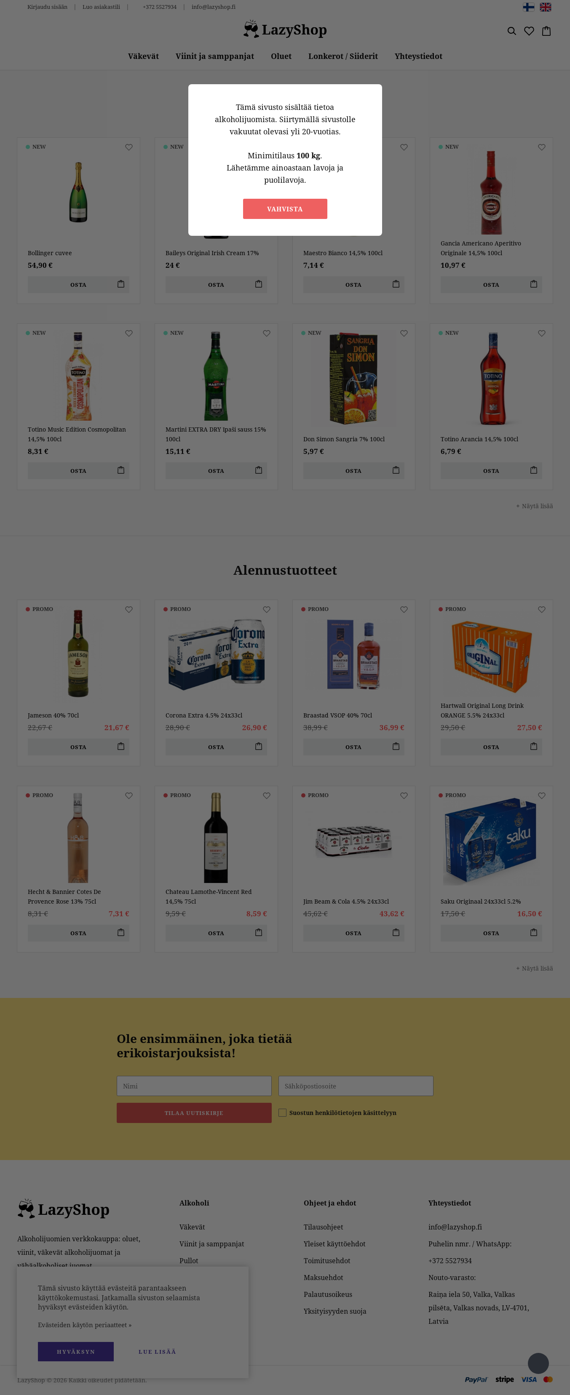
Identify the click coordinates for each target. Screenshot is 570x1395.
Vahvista (285, 209)
